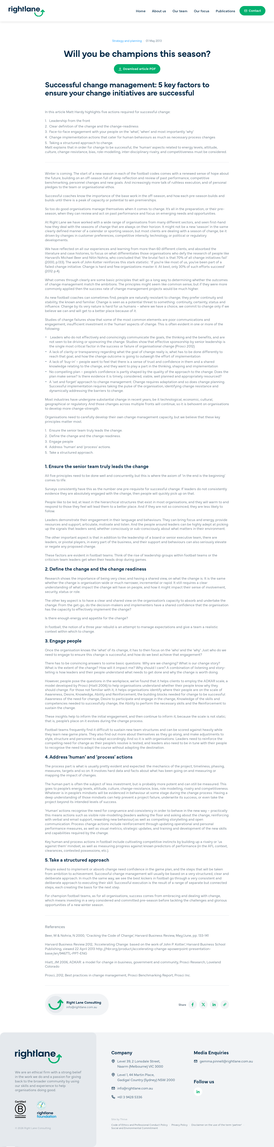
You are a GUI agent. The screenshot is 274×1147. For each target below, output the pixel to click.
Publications (225, 10)
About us (159, 10)
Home (141, 10)
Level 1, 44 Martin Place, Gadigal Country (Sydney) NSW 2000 (146, 1077)
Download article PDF (137, 68)
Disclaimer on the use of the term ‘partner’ (216, 1124)
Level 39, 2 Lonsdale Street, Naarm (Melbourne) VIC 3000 (140, 1063)
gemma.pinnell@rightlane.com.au (226, 1061)
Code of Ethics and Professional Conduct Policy (139, 1124)
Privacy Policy (179, 1124)
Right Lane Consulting (37, 1128)
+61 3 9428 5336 (130, 1096)
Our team (180, 10)
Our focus (201, 10)
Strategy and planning (127, 40)
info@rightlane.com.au (81, 1007)
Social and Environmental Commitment (134, 1128)
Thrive (123, 1119)
